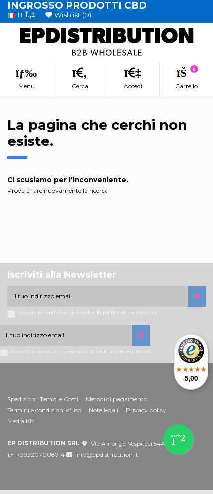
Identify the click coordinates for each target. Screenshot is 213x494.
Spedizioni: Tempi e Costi (42, 399)
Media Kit (20, 420)
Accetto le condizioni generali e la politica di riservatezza (87, 312)
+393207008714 (41, 454)
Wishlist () (68, 15)
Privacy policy (146, 410)
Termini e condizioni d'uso (44, 410)
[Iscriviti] (197, 296)
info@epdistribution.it (106, 454)
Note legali (103, 410)
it (21, 15)
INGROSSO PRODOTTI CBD (77, 5)
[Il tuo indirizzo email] (97, 296)
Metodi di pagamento (116, 399)
